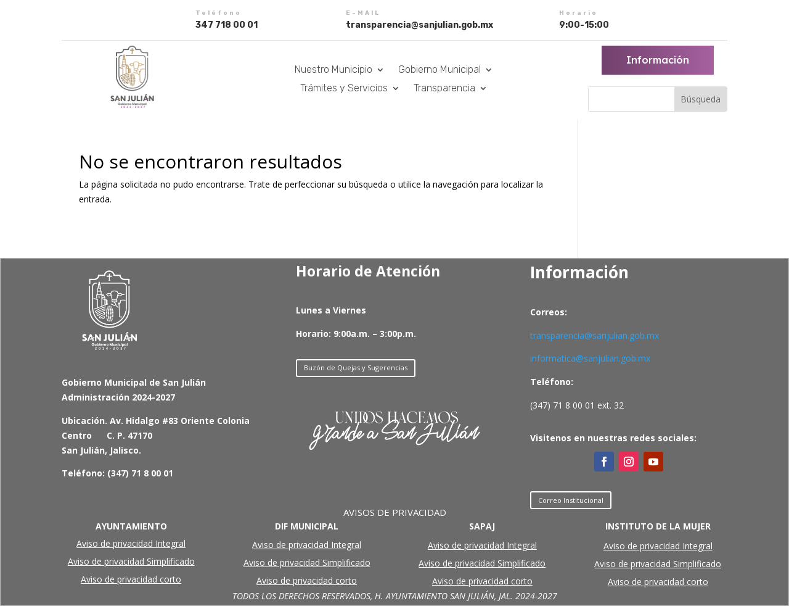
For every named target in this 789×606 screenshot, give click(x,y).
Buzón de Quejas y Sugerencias (355, 367)
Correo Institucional (570, 500)
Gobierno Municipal (439, 70)
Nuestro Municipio (333, 70)
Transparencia (444, 89)
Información (657, 60)
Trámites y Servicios (344, 89)
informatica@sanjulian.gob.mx (590, 358)
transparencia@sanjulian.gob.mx (594, 335)
